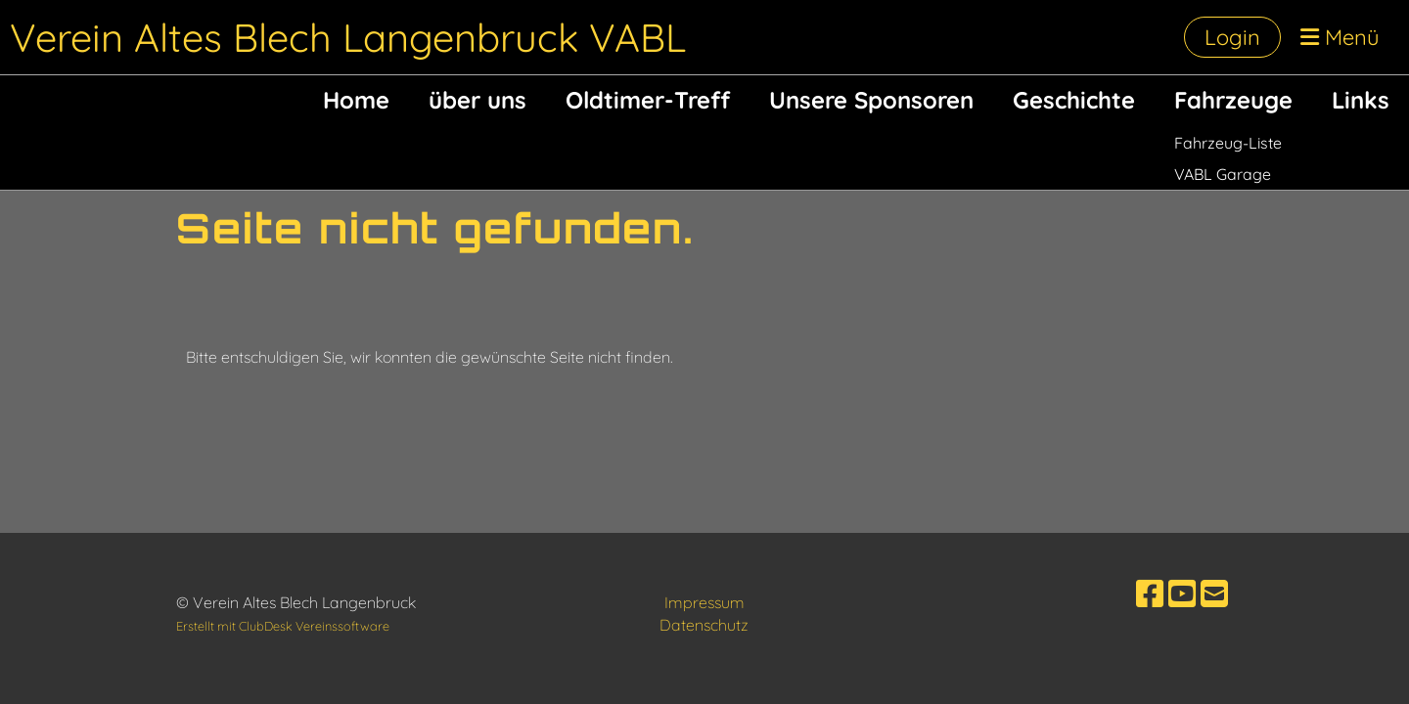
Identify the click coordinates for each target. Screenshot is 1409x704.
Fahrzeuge (1233, 99)
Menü (1340, 37)
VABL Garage (1222, 174)
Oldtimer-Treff (648, 99)
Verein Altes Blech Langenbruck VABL (348, 37)
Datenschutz (704, 625)
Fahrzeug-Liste (1228, 143)
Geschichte (1074, 99)
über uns (477, 99)
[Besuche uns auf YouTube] (1182, 593)
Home (356, 99)
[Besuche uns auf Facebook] (1149, 593)
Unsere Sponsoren (871, 99)
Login (1232, 37)
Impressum (704, 602)
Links (1360, 99)
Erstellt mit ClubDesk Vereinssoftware (282, 626)
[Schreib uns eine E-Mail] (1214, 593)
